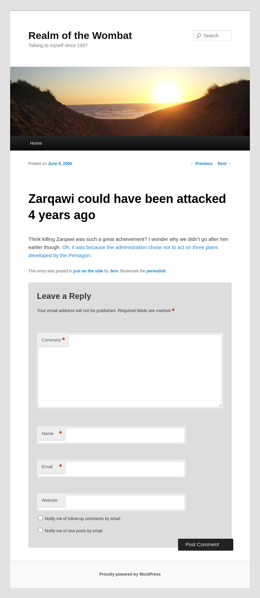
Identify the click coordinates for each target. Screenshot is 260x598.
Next (225, 163)
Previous (201, 163)
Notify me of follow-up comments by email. (83, 518)
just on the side (88, 271)
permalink (156, 271)
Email (52, 467)
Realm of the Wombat (80, 35)
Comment (53, 340)
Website (50, 500)
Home (36, 143)
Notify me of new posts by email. (74, 531)
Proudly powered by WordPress (129, 574)
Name (52, 434)
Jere (114, 271)
